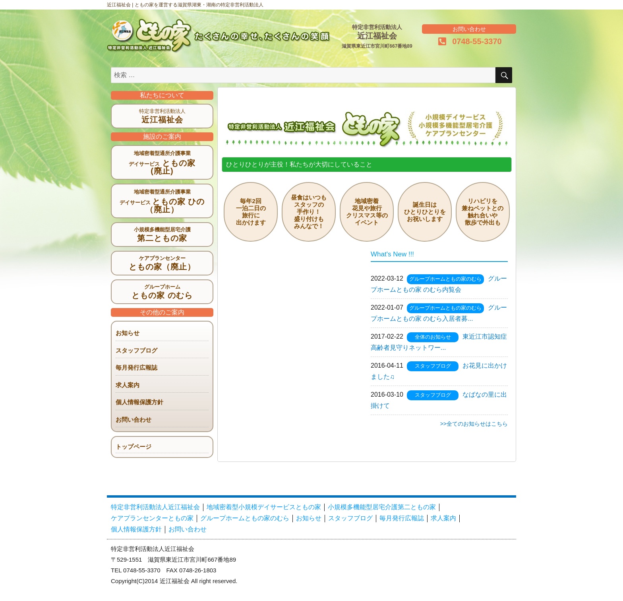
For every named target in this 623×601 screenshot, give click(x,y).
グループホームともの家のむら (445, 279)
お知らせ (127, 333)
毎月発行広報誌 (136, 367)
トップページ (133, 446)
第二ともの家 (162, 238)
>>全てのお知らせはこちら (474, 424)
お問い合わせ (133, 419)
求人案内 (127, 385)
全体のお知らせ (433, 337)
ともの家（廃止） (162, 266)
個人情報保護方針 (139, 402)
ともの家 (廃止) (162, 167)
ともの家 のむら (162, 295)
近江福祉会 (162, 119)
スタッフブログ (136, 350)
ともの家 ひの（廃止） (162, 205)
